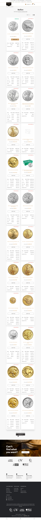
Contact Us (25, 452)
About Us (22, 488)
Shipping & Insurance (24, 492)
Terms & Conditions (9, 492)
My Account (8, 489)
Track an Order (16, 489)
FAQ (21, 489)
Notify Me (28, 39)
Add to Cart (15, 39)
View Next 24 (20, 434)
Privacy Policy (23, 514)
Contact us (8, 488)
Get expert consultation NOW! (22, 11)
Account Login (16, 488)
